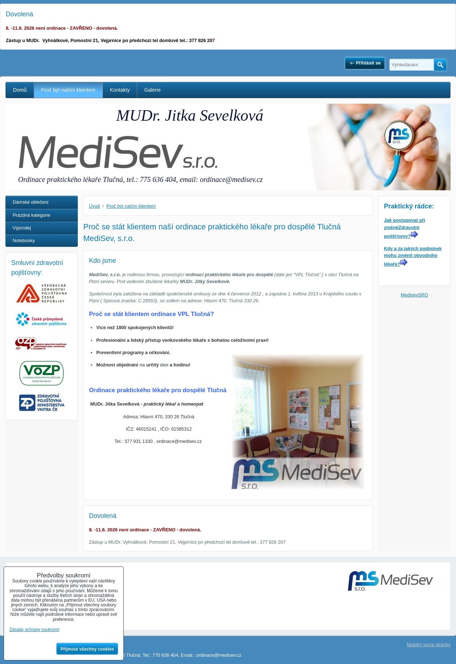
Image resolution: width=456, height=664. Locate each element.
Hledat (440, 65)
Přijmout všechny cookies (87, 649)
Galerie (152, 90)
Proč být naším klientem (68, 90)
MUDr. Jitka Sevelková (189, 115)
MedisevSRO (414, 295)
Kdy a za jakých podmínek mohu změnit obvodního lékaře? (413, 256)
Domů (20, 90)
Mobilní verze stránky (429, 644)
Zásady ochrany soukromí (34, 629)
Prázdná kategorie (31, 215)
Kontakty (120, 90)
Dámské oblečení (30, 202)
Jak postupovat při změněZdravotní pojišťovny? (404, 227)
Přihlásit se (368, 63)
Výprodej (22, 228)
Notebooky (24, 240)
